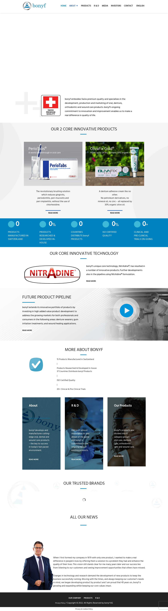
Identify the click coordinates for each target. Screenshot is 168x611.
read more (53, 212)
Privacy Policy (60, 603)
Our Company (75, 597)
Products (88, 597)
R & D (97, 597)
